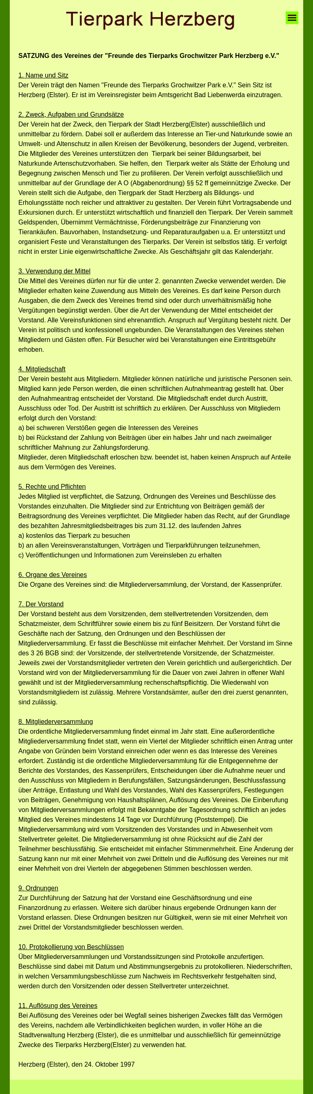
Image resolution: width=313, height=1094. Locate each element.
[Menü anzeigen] (292, 17)
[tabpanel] (156, 560)
